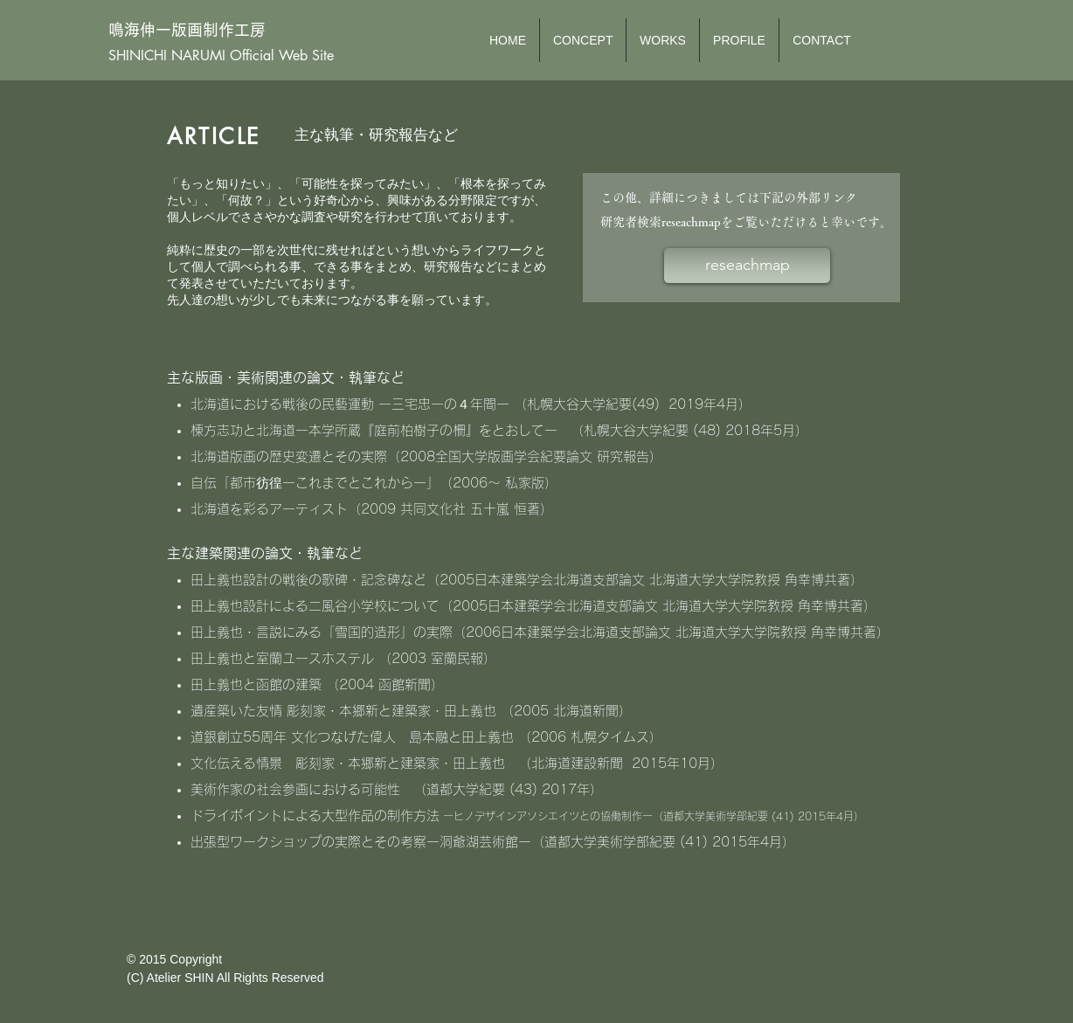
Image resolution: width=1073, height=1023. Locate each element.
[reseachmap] (747, 265)
